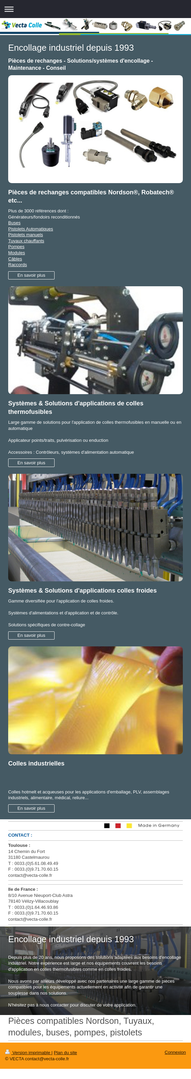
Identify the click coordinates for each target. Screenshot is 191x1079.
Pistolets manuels (25, 234)
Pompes (16, 246)
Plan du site (65, 1052)
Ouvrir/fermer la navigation (95, 9)
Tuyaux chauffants (26, 240)
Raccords (17, 264)
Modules (16, 252)
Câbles (15, 258)
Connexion (175, 1052)
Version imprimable (28, 1052)
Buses (14, 222)
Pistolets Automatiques (30, 228)
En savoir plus (31, 275)
